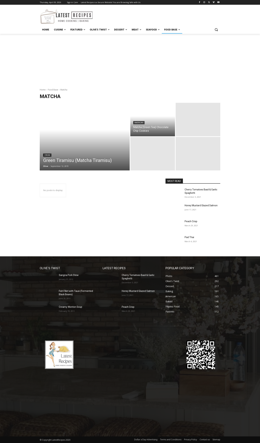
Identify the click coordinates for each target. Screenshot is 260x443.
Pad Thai (189, 237)
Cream (47, 155)
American (138, 123)
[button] (216, 30)
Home (43, 89)
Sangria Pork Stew (69, 275)
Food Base (53, 89)
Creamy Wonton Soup (70, 307)
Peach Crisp (191, 221)
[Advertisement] (130, 59)
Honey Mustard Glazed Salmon (201, 205)
